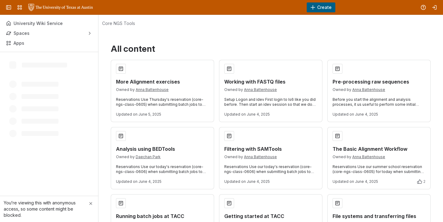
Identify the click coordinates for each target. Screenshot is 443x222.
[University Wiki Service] (60, 7)
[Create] (321, 7)
